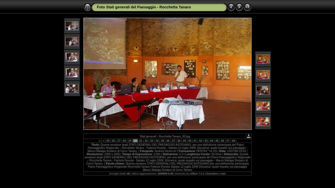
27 (118, 140)
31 (140, 140)
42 (200, 140)
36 (168, 140)
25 (108, 140)
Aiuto (223, 173)
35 (162, 140)
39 (184, 140)
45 (217, 140)
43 (206, 140)
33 (151, 140)
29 (129, 140)
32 (146, 140)
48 (233, 140)
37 (173, 140)
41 (195, 140)
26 (113, 140)
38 (178, 140)
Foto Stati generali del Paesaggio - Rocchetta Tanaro (144, 7)
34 (157, 140)
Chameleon (211, 173)
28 (124, 140)
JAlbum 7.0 (196, 173)
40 (189, 140)
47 (228, 140)
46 (222, 140)
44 (211, 140)
